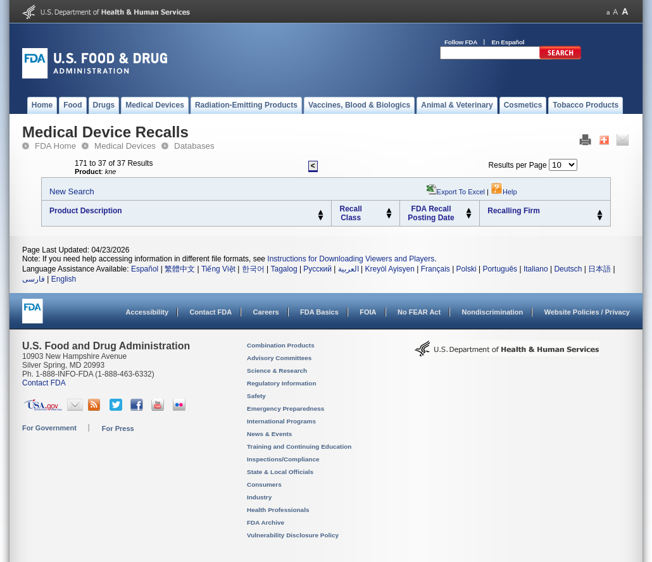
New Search (71, 191)
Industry (259, 497)
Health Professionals (278, 509)
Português (499, 269)
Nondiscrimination (492, 312)
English (63, 279)
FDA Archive (265, 522)
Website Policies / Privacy (587, 312)
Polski (466, 269)
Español (144, 269)
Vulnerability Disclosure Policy (293, 535)
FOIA (368, 312)
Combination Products (281, 345)
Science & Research (277, 370)
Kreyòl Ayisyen (390, 269)
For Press (118, 428)
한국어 (253, 269)
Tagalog (284, 269)
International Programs (281, 421)
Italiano (535, 269)
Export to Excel (461, 192)
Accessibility (147, 312)
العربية (348, 269)
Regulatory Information (282, 383)
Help (504, 192)
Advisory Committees (279, 357)
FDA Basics (319, 312)
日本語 (599, 269)
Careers (266, 312)
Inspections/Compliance (283, 459)
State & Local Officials (280, 471)
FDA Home (55, 146)
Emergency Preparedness (285, 408)
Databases (194, 146)
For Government (49, 428)
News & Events (269, 433)
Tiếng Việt (218, 269)
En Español (508, 42)
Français (435, 269)
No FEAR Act (419, 312)
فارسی (33, 279)
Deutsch (568, 269)
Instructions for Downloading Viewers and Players (350, 258)
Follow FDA (460, 42)
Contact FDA (210, 312)
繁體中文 (180, 269)
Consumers (264, 484)
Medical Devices (125, 146)
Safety (256, 395)
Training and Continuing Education (299, 446)
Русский (317, 269)
